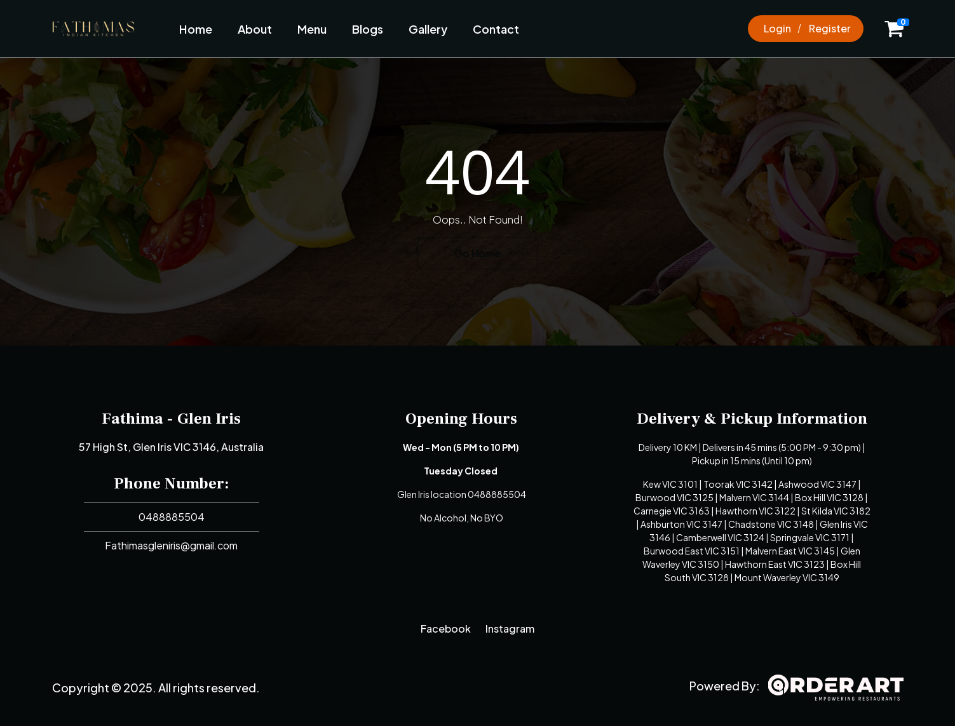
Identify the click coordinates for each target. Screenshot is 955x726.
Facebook (446, 628)
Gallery (428, 29)
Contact (496, 29)
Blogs (367, 29)
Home (195, 29)
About (255, 29)
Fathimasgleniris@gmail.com (171, 545)
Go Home (477, 253)
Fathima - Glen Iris (171, 418)
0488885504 (172, 516)
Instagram (509, 628)
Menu (312, 29)
